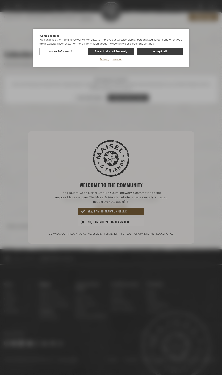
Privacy (104, 59)
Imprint (117, 59)
